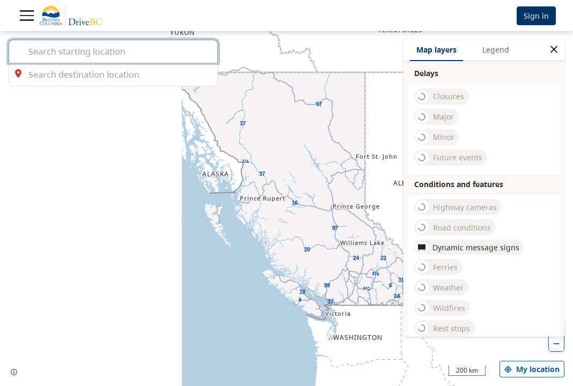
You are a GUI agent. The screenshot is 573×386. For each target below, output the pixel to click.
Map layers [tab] (436, 49)
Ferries (437, 267)
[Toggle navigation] (27, 15)
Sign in (536, 16)
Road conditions (453, 227)
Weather (440, 287)
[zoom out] (556, 343)
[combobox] (113, 51)
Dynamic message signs (467, 247)
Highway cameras (456, 207)
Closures (440, 96)
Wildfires (440, 307)
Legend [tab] (495, 49)
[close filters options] (554, 49)
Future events (449, 157)
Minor (435, 137)
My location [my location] (532, 369)
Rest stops (443, 328)
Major (435, 116)
